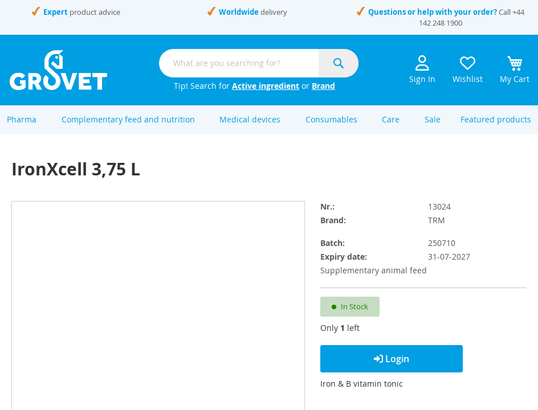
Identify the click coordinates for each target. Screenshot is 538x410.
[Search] (338, 63)
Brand (323, 85)
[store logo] (58, 70)
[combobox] (258, 63)
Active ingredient (265, 85)
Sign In (422, 69)
